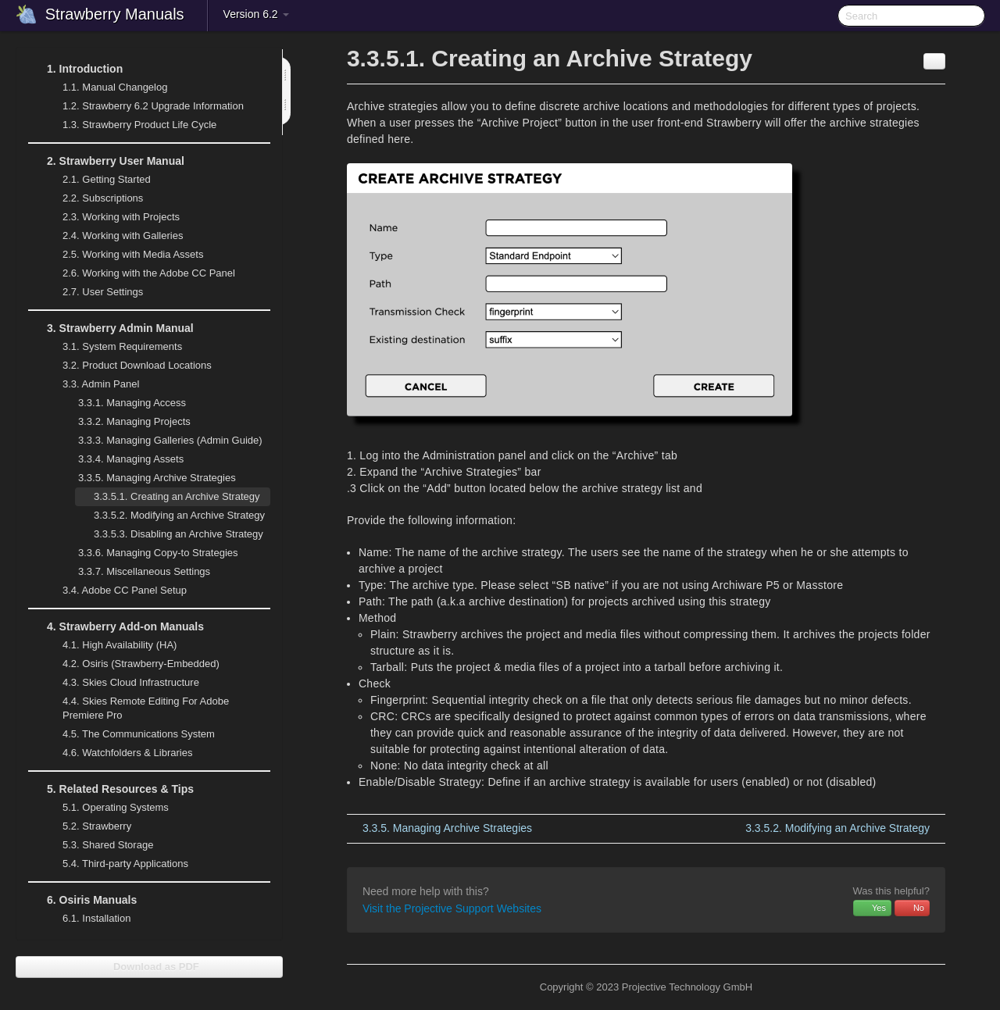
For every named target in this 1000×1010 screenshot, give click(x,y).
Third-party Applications (116, 864)
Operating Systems (106, 807)
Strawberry (87, 826)
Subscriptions (102, 198)
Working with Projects (112, 217)
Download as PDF (148, 967)
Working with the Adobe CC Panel (139, 273)
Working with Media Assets (123, 254)
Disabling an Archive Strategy (178, 534)
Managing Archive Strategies (147, 478)
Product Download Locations (137, 365)
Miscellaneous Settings (134, 571)
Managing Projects (125, 421)
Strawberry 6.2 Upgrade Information (153, 106)
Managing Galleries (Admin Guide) (160, 440)
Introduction (75, 68)
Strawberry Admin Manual (111, 328)
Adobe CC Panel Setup (115, 590)
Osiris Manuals (82, 899)
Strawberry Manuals (114, 14)
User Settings (93, 292)
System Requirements (113, 346)
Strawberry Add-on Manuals (116, 626)
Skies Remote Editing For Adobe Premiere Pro (136, 706)
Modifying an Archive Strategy (179, 515)
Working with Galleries (113, 236)
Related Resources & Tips (111, 789)
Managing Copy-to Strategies (148, 553)
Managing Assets (121, 459)
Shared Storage (98, 845)
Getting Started (106, 179)
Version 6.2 (256, 14)
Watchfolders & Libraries (127, 752)
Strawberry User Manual (106, 161)
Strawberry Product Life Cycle (130, 125)
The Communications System (138, 734)
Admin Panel (91, 384)
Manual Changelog (114, 87)
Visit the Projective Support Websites (451, 908)
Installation (96, 918)
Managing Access (122, 403)
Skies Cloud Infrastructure (121, 682)
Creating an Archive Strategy (176, 496)
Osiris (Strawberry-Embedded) (141, 663)
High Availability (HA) (110, 645)
